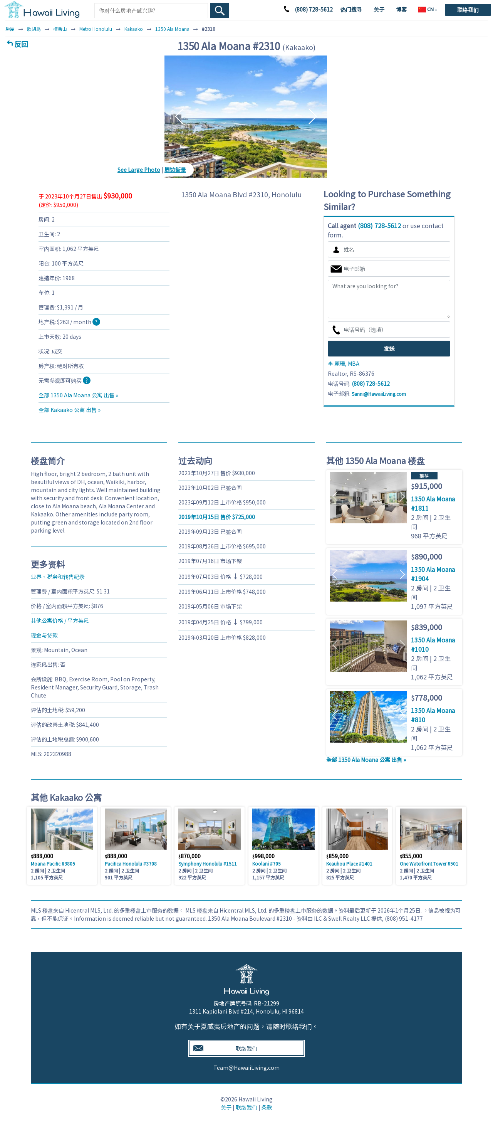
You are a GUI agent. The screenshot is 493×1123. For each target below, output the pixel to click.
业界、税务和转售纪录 (58, 576)
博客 (401, 9)
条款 (267, 1107)
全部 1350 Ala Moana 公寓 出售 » (78, 395)
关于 (379, 9)
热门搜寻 (351, 9)
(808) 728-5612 (314, 9)
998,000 (263, 856)
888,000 (42, 856)
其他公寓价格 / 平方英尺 (60, 620)
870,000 (189, 856)
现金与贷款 (44, 635)
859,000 (337, 856)
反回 (21, 44)
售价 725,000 (216, 517)
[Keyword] (151, 10)
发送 (389, 348)
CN (426, 9)
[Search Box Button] (219, 10)
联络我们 (468, 9)
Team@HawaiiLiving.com (246, 1067)
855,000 (411, 856)
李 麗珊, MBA (343, 363)
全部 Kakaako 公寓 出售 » (70, 410)
